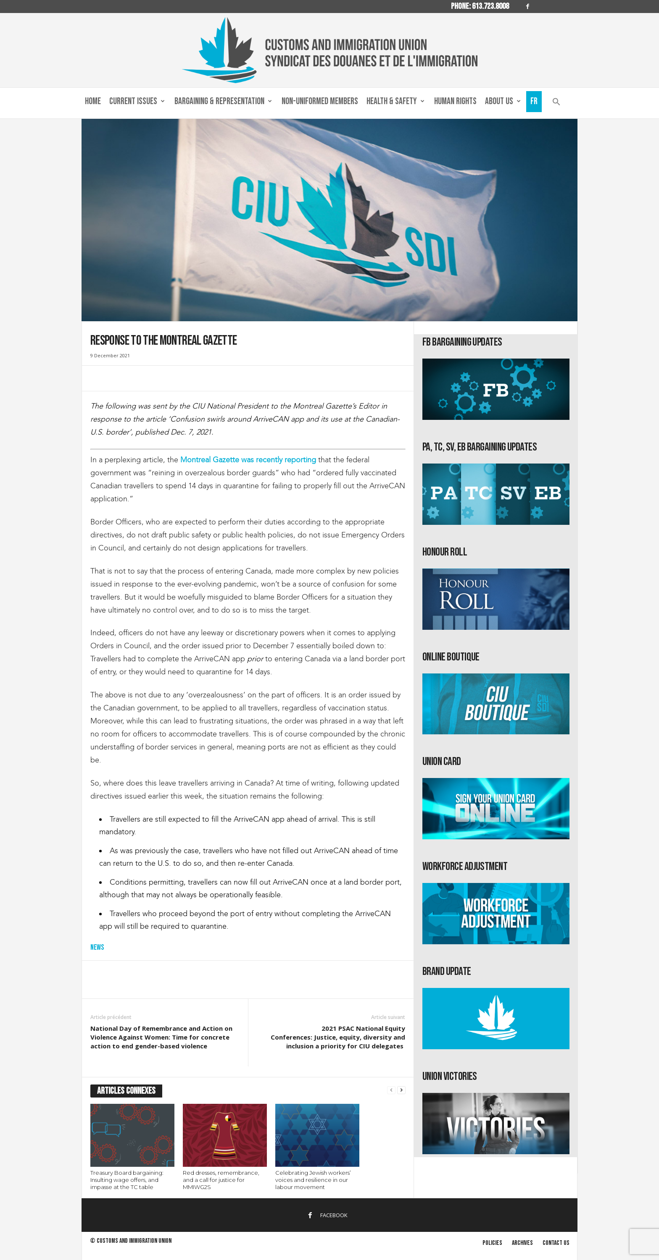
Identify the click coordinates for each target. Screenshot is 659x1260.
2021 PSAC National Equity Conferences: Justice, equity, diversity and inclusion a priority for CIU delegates (338, 1037)
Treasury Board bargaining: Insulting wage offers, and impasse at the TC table (126, 1179)
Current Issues (137, 101)
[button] (556, 103)
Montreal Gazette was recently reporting (248, 459)
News (97, 947)
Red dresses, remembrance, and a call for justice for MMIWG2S (221, 1179)
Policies (492, 1243)
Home (93, 101)
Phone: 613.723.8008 (480, 6)
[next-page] (401, 1090)
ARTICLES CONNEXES (126, 1091)
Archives (522, 1243)
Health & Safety (395, 101)
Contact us (556, 1243)
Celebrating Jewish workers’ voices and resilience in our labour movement (313, 1179)
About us (503, 101)
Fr (534, 101)
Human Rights (455, 101)
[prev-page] (391, 1090)
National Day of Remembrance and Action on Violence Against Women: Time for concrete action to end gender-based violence (161, 1037)
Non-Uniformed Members (320, 101)
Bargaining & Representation (223, 101)
